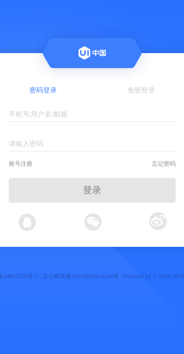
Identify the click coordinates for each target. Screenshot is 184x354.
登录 (92, 190)
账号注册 (20, 163)
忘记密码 (164, 163)
